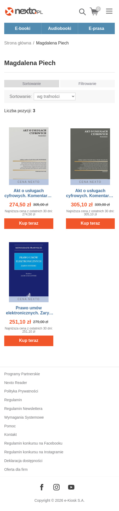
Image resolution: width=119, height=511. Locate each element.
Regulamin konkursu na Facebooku (33, 443)
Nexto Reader (15, 383)
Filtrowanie (87, 84)
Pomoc (10, 426)
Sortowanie (31, 84)
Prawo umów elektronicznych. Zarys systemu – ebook (28, 313)
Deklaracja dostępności (23, 461)
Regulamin (13, 400)
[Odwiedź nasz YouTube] (71, 487)
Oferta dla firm (16, 469)
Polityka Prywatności (21, 391)
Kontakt (10, 434)
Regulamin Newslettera (23, 408)
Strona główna (17, 43)
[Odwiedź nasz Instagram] (56, 487)
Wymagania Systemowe (24, 417)
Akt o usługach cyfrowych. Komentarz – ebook (28, 195)
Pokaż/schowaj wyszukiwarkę (82, 12)
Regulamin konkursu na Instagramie (33, 452)
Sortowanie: (20, 96)
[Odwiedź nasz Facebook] (41, 487)
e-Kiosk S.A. (74, 500)
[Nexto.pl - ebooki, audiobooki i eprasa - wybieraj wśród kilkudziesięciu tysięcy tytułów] (24, 11)
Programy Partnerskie (22, 374)
